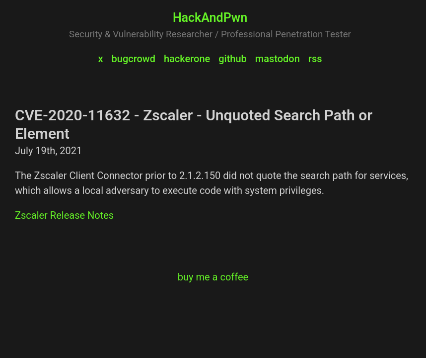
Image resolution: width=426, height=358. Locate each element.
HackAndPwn (210, 17)
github (232, 59)
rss (315, 59)
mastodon (277, 59)
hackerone (187, 59)
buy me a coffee (213, 277)
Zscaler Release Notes (64, 215)
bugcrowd (133, 59)
